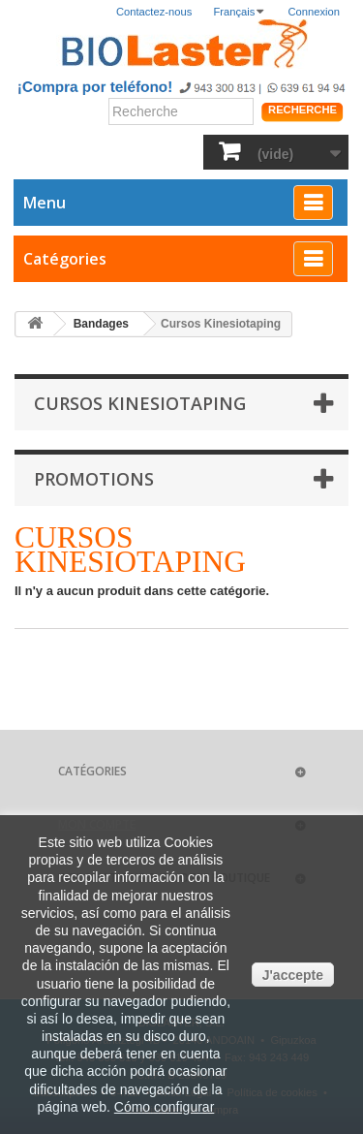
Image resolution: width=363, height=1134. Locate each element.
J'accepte (292, 975)
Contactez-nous (154, 11)
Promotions (94, 478)
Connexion (314, 11)
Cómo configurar (164, 1107)
